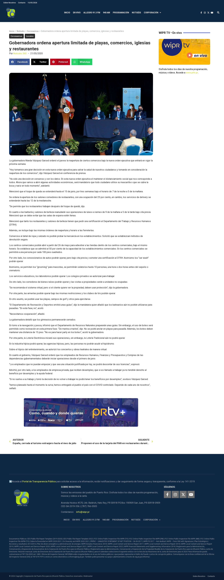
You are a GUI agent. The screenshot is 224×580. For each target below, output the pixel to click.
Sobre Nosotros (9, 3)
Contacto (21, 3)
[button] (218, 12)
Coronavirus (33, 31)
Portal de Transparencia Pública (39, 481)
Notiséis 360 (19, 53)
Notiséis (136, 12)
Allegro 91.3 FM (91, 12)
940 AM (106, 12)
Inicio (67, 12)
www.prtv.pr (192, 72)
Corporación (152, 12)
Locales (30, 36)
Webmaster (88, 576)
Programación (121, 12)
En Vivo (77, 12)
